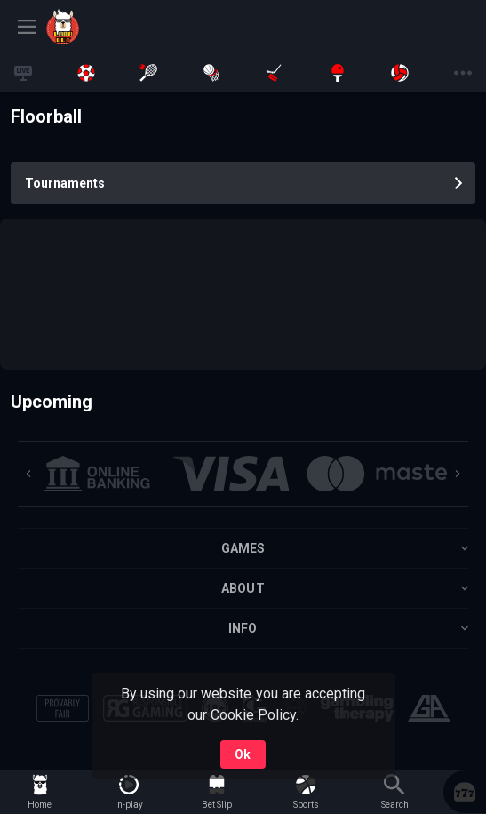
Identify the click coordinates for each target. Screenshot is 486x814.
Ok (243, 754)
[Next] (457, 473)
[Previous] (28, 473)
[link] (108, 26)
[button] (464, 791)
